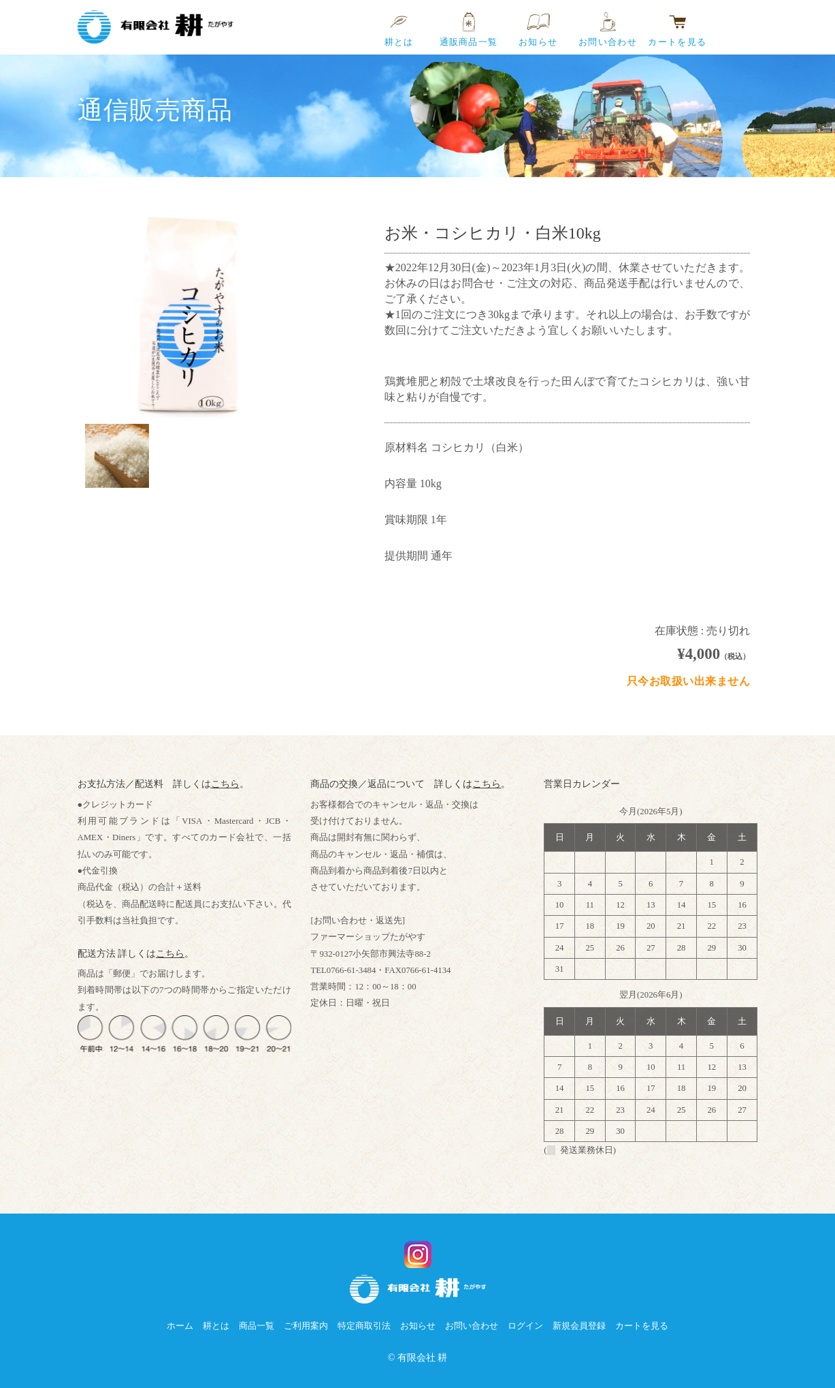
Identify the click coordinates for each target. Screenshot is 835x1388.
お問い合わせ (607, 21)
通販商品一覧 (469, 21)
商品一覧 (256, 1326)
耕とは (399, 21)
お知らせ (538, 21)
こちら (225, 800)
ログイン (525, 1326)
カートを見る (677, 21)
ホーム (180, 1326)
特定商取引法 (364, 1326)
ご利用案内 (306, 1326)
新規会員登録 (579, 1326)
